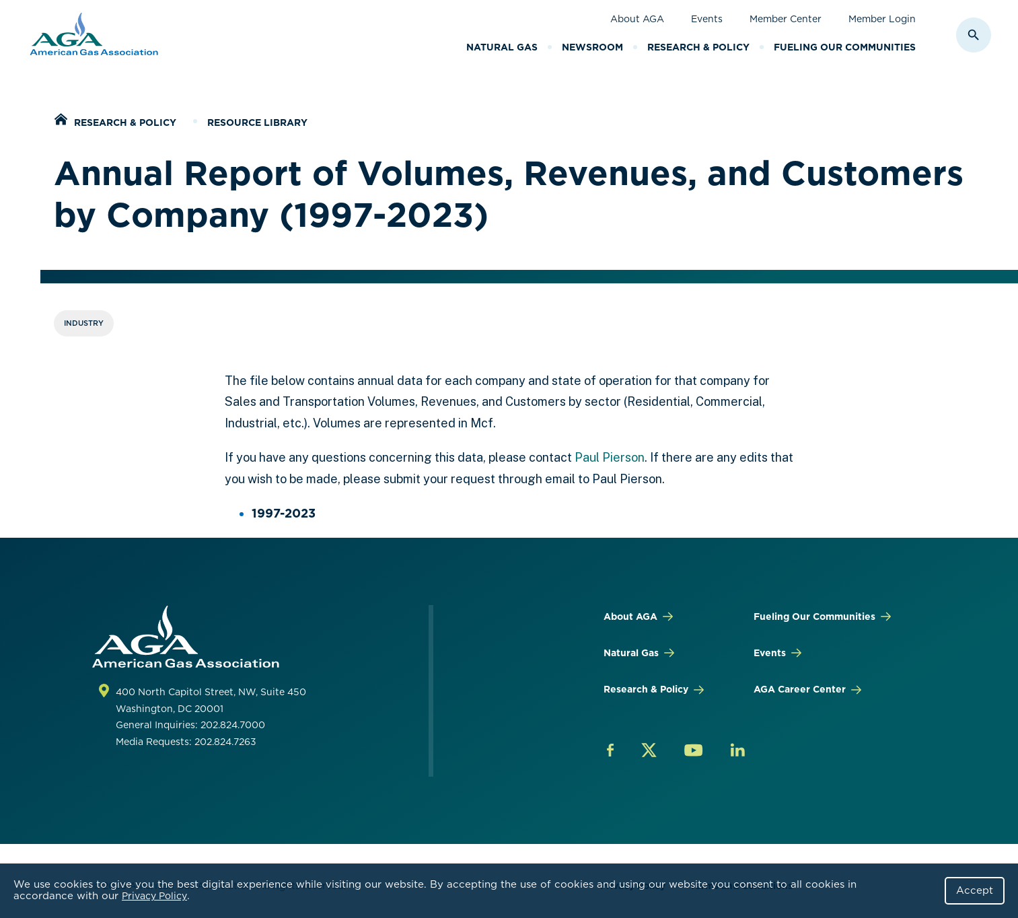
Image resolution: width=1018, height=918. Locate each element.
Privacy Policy (154, 895)
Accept (974, 890)
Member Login (882, 18)
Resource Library (257, 122)
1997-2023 (284, 513)
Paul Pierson (610, 457)
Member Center (786, 18)
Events (707, 18)
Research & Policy (698, 47)
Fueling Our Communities (845, 47)
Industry (84, 323)
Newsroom (592, 47)
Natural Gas (502, 47)
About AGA (637, 18)
